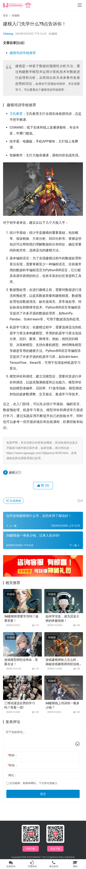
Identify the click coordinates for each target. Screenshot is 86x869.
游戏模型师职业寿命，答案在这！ (21, 662)
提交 (43, 794)
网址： (12, 775)
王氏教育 (16, 114)
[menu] (79, 5)
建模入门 (14, 472)
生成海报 (13, 501)
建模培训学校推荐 (23, 53)
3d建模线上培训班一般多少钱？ (63, 705)
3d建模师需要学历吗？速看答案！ (21, 619)
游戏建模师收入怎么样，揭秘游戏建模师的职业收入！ (62, 662)
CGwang (8, 33)
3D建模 (53, 33)
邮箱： (13, 765)
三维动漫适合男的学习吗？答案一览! (19, 705)
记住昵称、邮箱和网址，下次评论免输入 (31, 783)
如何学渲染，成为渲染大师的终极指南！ (62, 619)
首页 (5, 15)
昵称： (13, 755)
